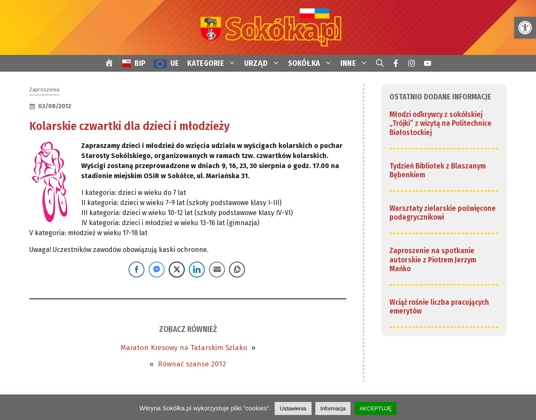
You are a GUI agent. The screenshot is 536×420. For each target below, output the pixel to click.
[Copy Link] (237, 269)
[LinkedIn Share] (197, 269)
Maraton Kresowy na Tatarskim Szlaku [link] (184, 347)
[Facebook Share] (136, 269)
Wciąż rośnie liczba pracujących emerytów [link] (439, 307)
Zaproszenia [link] (44, 89)
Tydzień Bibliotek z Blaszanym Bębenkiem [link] (437, 170)
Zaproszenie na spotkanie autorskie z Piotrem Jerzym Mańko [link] (432, 259)
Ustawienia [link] (293, 408)
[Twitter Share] (177, 269)
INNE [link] (356, 63)
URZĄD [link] (264, 63)
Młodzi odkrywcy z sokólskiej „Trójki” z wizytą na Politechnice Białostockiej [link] (440, 123)
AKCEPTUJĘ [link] (376, 408)
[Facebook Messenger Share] (157, 269)
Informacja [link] (333, 408)
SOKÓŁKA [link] (312, 63)
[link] (525, 28)
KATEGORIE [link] (213, 63)
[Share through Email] (217, 269)
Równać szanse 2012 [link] (192, 364)
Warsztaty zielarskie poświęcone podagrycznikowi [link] (442, 213)
